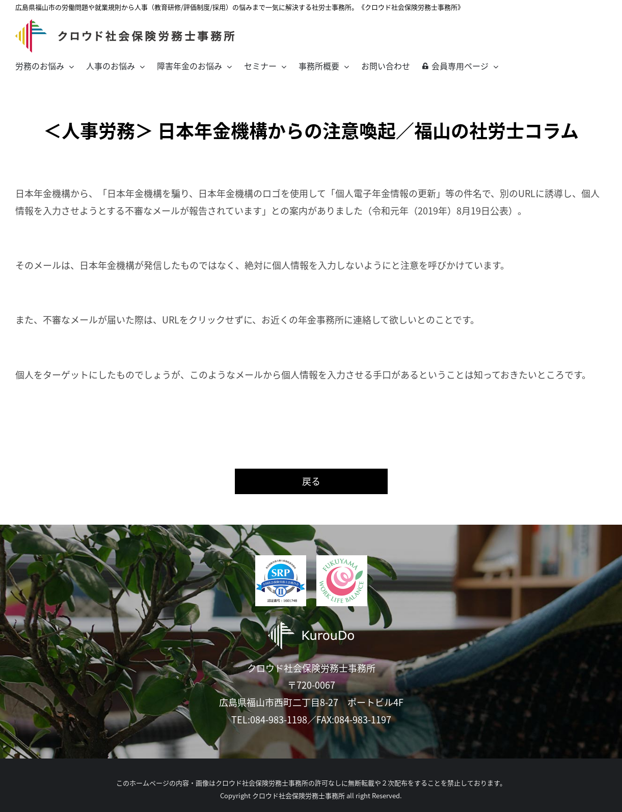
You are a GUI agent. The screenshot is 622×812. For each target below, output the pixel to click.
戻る (311, 481)
